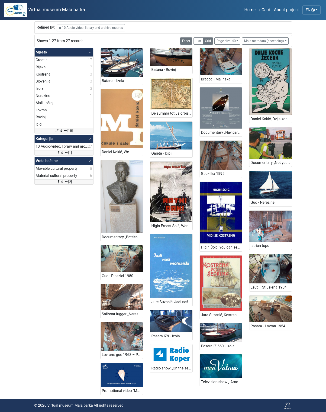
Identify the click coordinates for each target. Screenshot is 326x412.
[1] (64, 153)
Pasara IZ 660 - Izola (218, 346)
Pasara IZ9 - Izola (165, 336)
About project (286, 9)
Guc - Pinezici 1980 (117, 276)
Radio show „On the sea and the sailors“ (171, 368)
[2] (64, 182)
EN (310, 10)
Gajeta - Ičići (161, 153)
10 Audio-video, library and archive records (91, 28)
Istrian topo (260, 245)
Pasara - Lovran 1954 (268, 326)
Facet (186, 41)
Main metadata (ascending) (264, 41)
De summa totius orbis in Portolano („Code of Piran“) (171, 113)
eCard (264, 9)
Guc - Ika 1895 (213, 173)
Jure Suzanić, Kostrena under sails (221, 315)
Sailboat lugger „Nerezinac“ (122, 314)
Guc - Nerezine (262, 202)
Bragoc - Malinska (215, 79)
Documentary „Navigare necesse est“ (221, 132)
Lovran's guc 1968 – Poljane (122, 354)
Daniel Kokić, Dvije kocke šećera (271, 119)
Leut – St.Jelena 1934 (269, 287)
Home (249, 9)
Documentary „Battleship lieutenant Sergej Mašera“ (122, 237)
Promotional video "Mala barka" (122, 391)
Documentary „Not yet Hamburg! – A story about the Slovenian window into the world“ (271, 162)
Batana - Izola (113, 81)
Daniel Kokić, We (115, 152)
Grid (208, 41)
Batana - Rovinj (163, 69)
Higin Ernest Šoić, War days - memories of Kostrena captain (171, 226)
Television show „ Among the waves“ (221, 382)
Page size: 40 (226, 41)
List (198, 41)
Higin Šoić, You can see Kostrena (221, 247)
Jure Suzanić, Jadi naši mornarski (171, 302)
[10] (64, 131)
